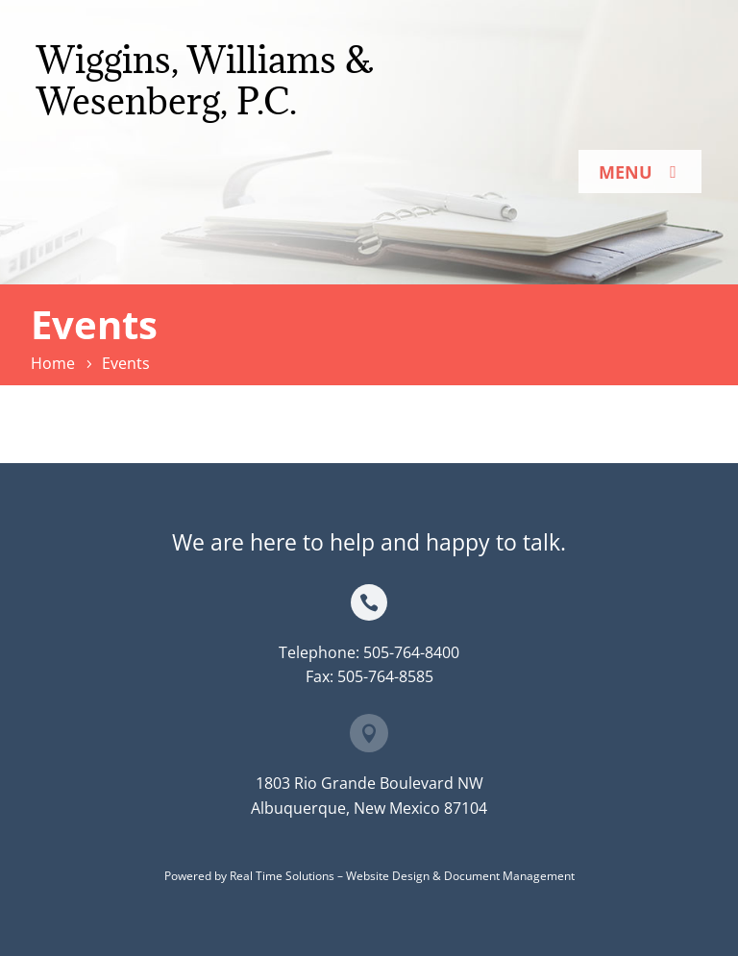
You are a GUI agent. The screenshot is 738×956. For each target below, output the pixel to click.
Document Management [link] (509, 876)
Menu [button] (625, 172)
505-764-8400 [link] (411, 652)
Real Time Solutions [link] (282, 876)
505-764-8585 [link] (385, 676)
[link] (56, 363)
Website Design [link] (388, 876)
